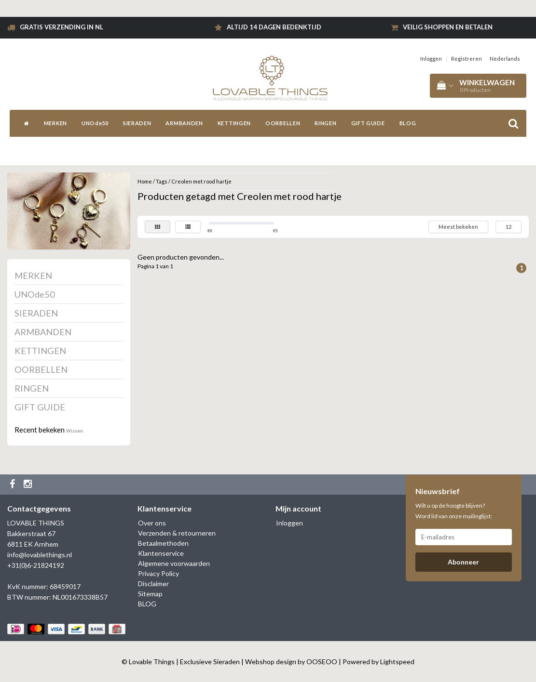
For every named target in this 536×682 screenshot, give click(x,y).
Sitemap (150, 594)
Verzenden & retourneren (177, 533)
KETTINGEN (234, 123)
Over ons (152, 523)
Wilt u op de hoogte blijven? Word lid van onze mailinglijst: (453, 511)
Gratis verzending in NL (61, 27)
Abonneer (463, 562)
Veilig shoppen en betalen (448, 27)
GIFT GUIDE (368, 123)
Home (144, 181)
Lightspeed (397, 661)
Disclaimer (153, 583)
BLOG (407, 123)
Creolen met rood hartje (201, 181)
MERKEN (55, 123)
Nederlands (505, 58)
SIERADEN (137, 123)
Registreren (466, 58)
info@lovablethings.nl (39, 555)
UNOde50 (95, 123)
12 (508, 226)
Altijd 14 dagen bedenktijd (274, 27)
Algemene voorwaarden (174, 563)
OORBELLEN (282, 123)
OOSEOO (321, 661)
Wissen (74, 430)
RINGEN (325, 123)
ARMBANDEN (184, 123)
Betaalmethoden (163, 543)
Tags (161, 181)
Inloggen (431, 58)
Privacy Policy (158, 573)
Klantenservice (161, 553)
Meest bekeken (458, 226)
